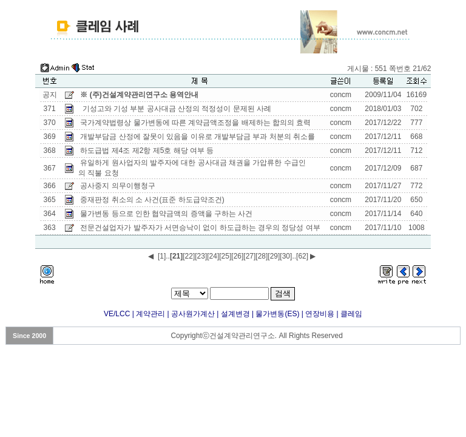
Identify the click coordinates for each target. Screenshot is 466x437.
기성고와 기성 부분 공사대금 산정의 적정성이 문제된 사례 (175, 108)
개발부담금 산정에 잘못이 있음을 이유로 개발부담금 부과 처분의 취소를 (198, 136)
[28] (261, 256)
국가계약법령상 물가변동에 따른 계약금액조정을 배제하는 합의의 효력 (195, 122)
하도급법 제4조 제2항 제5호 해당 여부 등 (147, 150)
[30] (286, 256)
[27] (249, 256)
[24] (213, 256)
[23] (201, 256)
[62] (302, 256)
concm (340, 94)
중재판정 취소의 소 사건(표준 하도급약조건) (152, 199)
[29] (274, 256)
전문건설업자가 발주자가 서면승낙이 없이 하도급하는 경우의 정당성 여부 (200, 227)
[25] (225, 256)
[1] (162, 256)
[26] (237, 256)
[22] (189, 256)
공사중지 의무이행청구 (117, 185)
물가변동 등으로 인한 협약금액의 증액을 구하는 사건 (166, 213)
